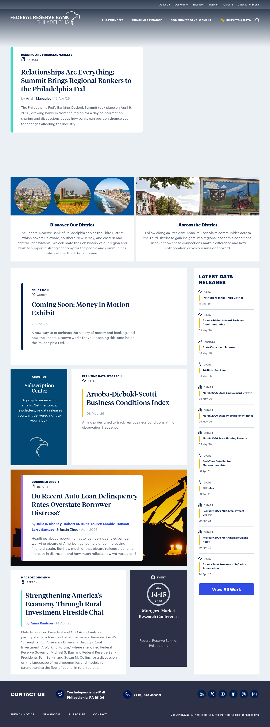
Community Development (191, 20)
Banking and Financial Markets (47, 54)
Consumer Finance (147, 20)
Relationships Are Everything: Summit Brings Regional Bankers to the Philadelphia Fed (76, 80)
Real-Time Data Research (102, 376)
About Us (164, 4)
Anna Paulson (41, 622)
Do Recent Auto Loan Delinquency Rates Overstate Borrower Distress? (85, 504)
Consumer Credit (45, 481)
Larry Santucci (43, 529)
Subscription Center (39, 388)
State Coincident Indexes (219, 347)
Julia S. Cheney (49, 523)
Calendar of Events (248, 4)
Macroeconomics (35, 577)
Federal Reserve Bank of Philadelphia (45, 19)
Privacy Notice (23, 714)
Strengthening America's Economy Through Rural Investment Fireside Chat (65, 603)
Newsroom (51, 714)
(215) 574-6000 (147, 694)
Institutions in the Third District (223, 297)
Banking (214, 4)
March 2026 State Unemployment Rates (228, 415)
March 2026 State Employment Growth (227, 392)
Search (257, 20)
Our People (181, 4)
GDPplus (208, 488)
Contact (100, 714)
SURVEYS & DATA (238, 20)
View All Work (226, 589)
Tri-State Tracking (214, 370)
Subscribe (77, 714)
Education (198, 4)
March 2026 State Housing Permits (225, 438)
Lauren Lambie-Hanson (110, 523)
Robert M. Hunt (76, 523)
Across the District (197, 224)
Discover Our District (72, 224)
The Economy (112, 20)
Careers (228, 4)
